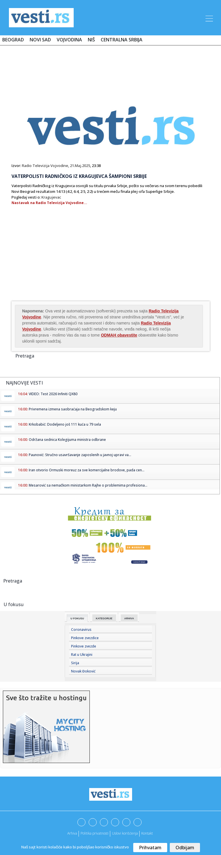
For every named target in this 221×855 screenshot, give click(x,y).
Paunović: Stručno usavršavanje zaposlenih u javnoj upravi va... (80, 454)
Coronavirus (81, 629)
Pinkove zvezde (83, 646)
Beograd (13, 39)
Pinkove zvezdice (85, 637)
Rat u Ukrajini (81, 654)
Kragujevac (51, 197)
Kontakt (147, 833)
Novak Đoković (83, 671)
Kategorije (104, 618)
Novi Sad (40, 39)
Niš (91, 39)
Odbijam (185, 847)
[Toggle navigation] (208, 17)
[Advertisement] (110, 66)
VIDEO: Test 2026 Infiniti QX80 (53, 393)
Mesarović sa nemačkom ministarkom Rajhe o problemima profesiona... (88, 485)
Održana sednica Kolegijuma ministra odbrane (67, 439)
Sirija (75, 662)
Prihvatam (150, 847)
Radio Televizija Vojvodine (45, 165)
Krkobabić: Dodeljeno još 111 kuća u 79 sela (65, 424)
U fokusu (77, 618)
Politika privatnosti (94, 833)
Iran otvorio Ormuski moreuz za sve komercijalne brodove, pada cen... (86, 470)
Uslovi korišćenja (125, 833)
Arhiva (129, 618)
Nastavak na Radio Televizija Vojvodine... (49, 202)
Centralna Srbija (121, 39)
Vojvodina (69, 39)
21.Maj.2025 (80, 165)
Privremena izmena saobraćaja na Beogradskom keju (73, 409)
